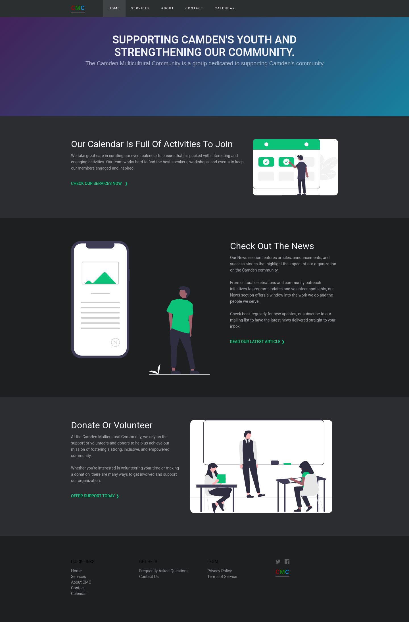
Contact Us (149, 576)
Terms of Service (222, 576)
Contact (194, 8)
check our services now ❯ (100, 183)
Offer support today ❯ (95, 496)
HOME (114, 8)
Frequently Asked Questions (164, 571)
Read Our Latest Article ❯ (258, 341)
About (167, 8)
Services (140, 8)
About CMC (81, 582)
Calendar (225, 8)
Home (76, 571)
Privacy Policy (219, 571)
